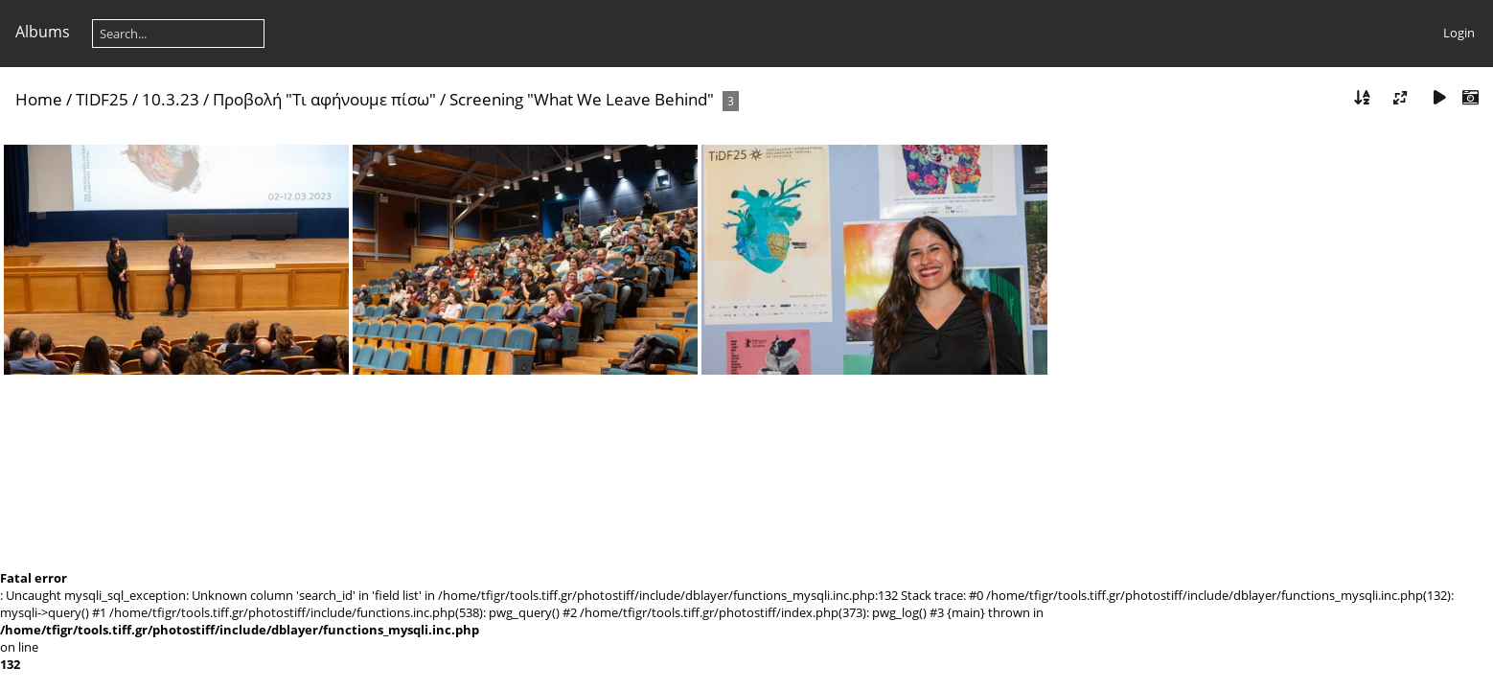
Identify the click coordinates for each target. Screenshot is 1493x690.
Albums (42, 31)
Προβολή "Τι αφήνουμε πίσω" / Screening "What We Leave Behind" (463, 99)
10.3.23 (170, 99)
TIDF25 (102, 99)
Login (1459, 32)
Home (38, 99)
